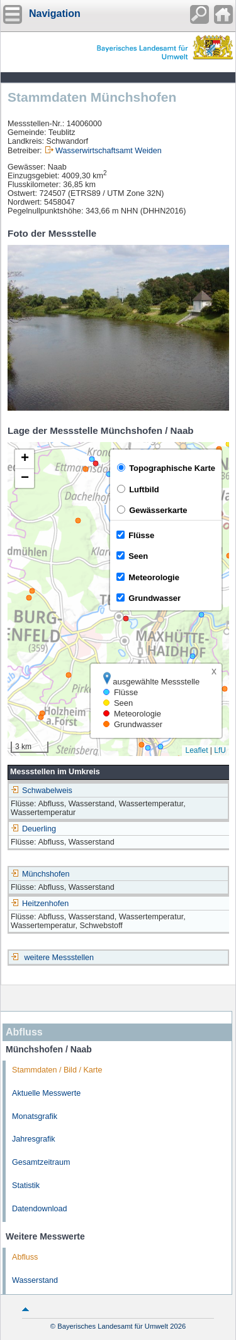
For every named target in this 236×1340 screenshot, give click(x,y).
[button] (24, 459)
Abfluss (25, 1257)
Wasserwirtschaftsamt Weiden (108, 150)
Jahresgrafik (33, 1139)
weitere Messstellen (59, 957)
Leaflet (196, 750)
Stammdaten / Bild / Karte (57, 1070)
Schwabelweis (41, 790)
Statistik (26, 1185)
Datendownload (39, 1208)
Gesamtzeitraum (41, 1162)
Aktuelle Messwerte (46, 1093)
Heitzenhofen (40, 903)
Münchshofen (40, 874)
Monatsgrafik (34, 1116)
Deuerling (33, 828)
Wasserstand (35, 1280)
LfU (220, 750)
